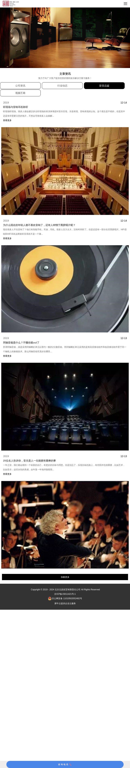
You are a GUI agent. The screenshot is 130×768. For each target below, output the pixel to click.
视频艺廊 (20, 93)
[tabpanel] (65, 37)
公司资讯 (20, 85)
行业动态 (62, 85)
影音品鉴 (104, 85)
